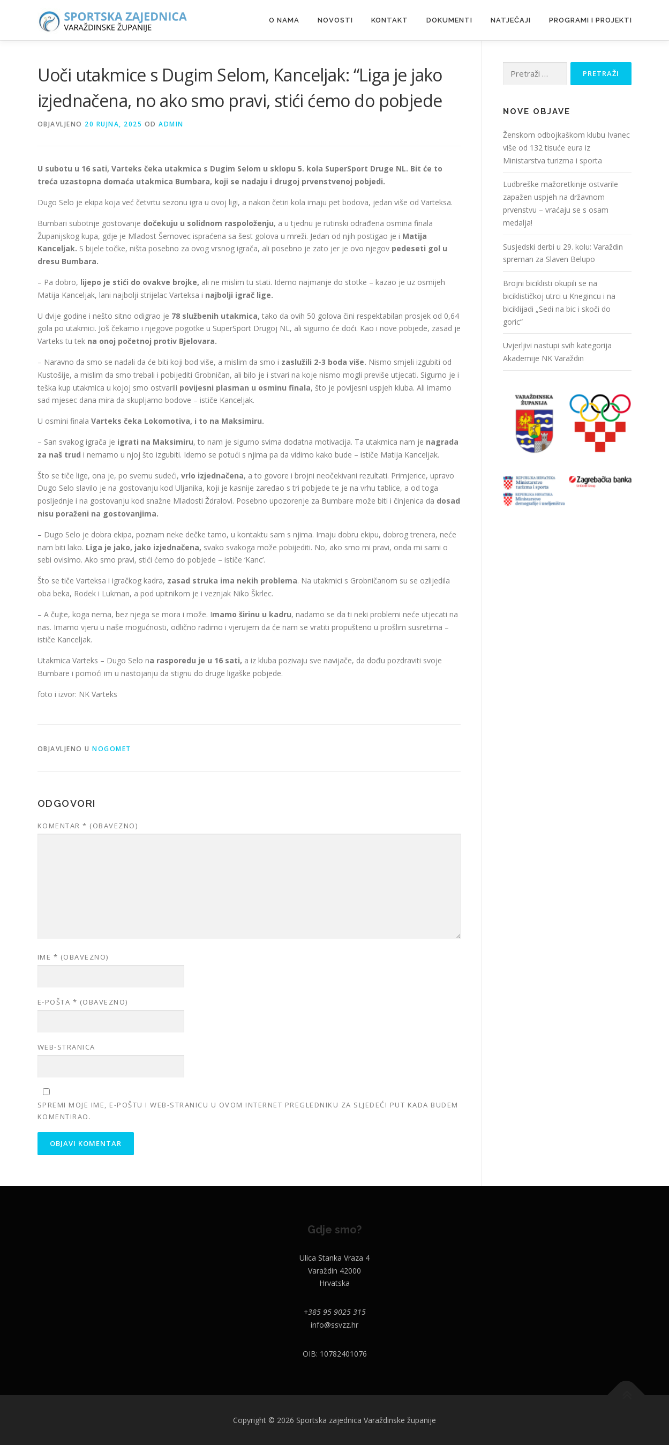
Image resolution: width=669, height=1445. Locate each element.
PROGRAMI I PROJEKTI (590, 20)
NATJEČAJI (511, 20)
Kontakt (389, 20)
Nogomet (111, 748)
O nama (284, 20)
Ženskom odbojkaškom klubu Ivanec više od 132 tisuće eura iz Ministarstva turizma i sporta (566, 148)
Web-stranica (66, 1047)
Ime (73, 957)
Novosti (335, 20)
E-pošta (82, 1002)
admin (171, 124)
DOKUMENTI (449, 20)
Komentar (87, 825)
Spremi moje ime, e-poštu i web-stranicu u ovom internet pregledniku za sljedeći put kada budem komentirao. (247, 1110)
